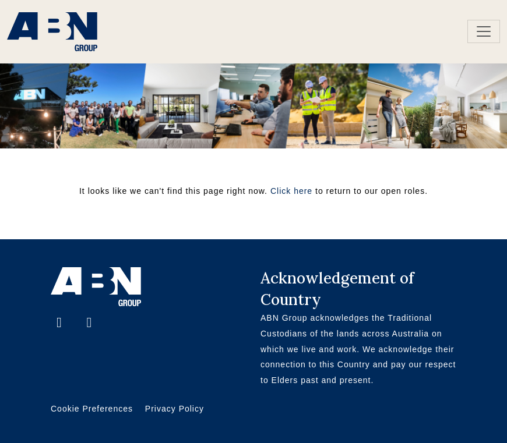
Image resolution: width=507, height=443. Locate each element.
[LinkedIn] (89, 324)
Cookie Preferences (92, 408)
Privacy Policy (174, 408)
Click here (291, 191)
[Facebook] (61, 324)
